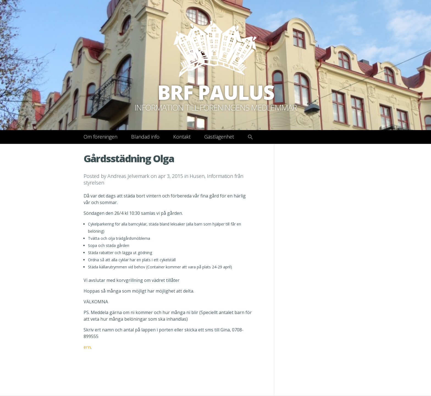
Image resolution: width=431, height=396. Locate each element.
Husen (197, 176)
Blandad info (145, 136)
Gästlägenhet (219, 136)
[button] (250, 137)
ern (87, 347)
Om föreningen (100, 136)
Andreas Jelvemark (128, 176)
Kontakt (181, 136)
